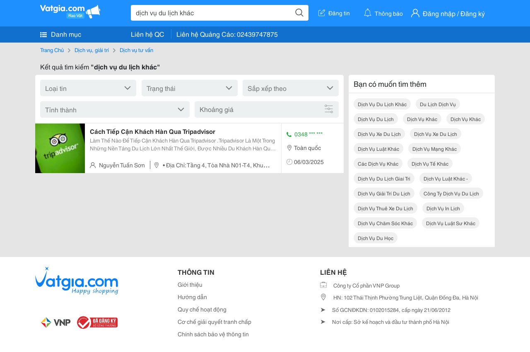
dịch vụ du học (375, 237)
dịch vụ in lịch (443, 208)
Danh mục (60, 34)
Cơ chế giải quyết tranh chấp (214, 321)
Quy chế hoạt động (202, 309)
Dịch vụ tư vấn (136, 49)
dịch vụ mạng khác (434, 148)
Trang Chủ (52, 49)
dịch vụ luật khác (378, 148)
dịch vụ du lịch (376, 118)
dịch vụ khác (422, 118)
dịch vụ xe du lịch (379, 133)
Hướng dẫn (192, 297)
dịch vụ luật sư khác (450, 222)
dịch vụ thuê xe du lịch (385, 208)
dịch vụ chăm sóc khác (385, 222)
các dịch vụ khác (378, 163)
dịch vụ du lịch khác (382, 103)
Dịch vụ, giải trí (92, 49)
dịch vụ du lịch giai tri (384, 178)
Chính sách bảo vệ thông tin (213, 334)
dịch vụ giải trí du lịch (384, 193)
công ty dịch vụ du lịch (451, 193)
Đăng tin (334, 13)
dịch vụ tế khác (430, 163)
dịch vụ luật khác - (446, 178)
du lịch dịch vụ (438, 103)
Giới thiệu (190, 284)
